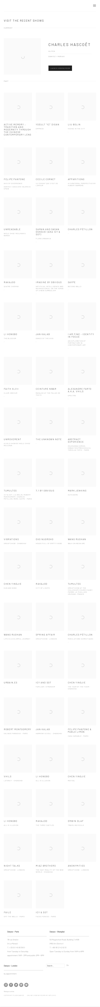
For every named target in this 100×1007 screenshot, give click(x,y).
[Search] (55, 966)
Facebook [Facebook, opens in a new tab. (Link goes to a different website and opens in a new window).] (11, 985)
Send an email (21, 985)
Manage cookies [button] (9, 991)
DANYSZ (13, 6)
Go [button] (67, 965)
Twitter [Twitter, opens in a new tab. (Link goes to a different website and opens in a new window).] (16, 985)
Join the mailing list (26, 985)
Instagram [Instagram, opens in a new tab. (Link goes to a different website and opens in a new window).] (6, 985)
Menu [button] (94, 6)
